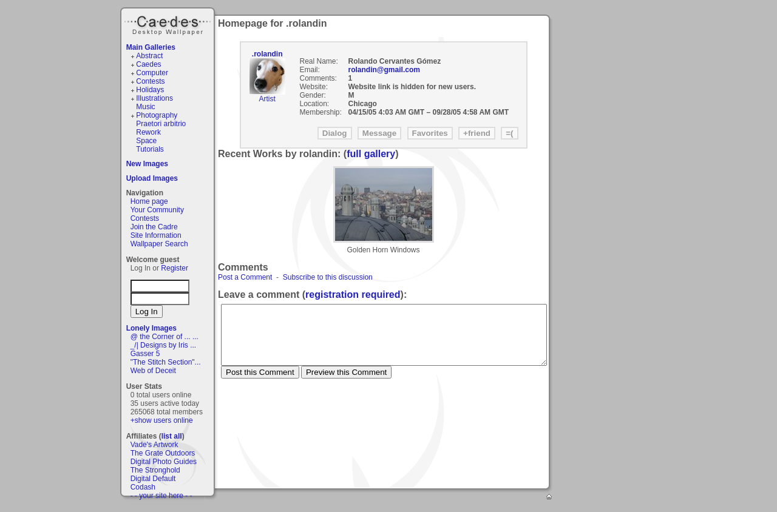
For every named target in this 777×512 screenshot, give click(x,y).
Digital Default (153, 478)
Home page (149, 201)
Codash (143, 487)
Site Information (156, 235)
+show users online (162, 420)
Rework (148, 132)
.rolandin (267, 54)
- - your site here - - (161, 495)
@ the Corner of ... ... (164, 336)
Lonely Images (151, 328)
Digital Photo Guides (164, 461)
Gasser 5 (145, 353)
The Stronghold (155, 470)
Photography (156, 115)
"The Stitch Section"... (166, 362)
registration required (352, 294)
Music (145, 107)
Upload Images (152, 178)
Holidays (150, 90)
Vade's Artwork (154, 444)
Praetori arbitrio (161, 124)
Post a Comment (245, 277)
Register (174, 268)
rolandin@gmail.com (384, 70)
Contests (150, 81)
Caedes (168, 23)
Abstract (149, 56)
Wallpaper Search (159, 244)
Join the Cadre (154, 227)
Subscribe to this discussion (328, 277)
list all (171, 436)
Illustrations (154, 98)
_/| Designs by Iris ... (164, 345)
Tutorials (150, 149)
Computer (152, 73)
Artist (267, 99)
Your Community (157, 210)
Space (146, 140)
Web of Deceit (153, 370)
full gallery (371, 154)
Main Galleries (150, 47)
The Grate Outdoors (163, 453)
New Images (147, 164)
